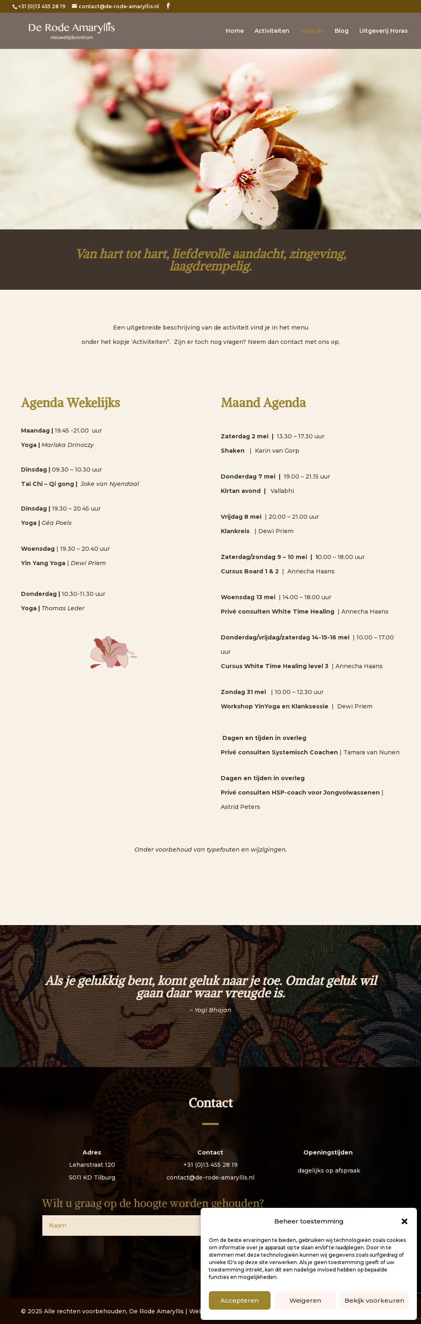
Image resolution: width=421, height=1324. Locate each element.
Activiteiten (271, 31)
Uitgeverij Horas (383, 31)
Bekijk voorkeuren (374, 1300)
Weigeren (305, 1300)
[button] (404, 1221)
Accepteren (239, 1300)
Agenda (312, 31)
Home (235, 31)
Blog (342, 31)
